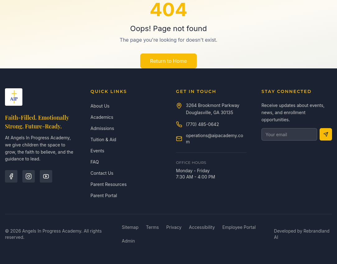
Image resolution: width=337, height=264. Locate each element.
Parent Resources (108, 184)
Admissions (102, 128)
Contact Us (101, 173)
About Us (99, 106)
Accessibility (202, 227)
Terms (152, 227)
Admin (128, 240)
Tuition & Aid (103, 139)
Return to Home (168, 61)
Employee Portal (239, 227)
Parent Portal (103, 195)
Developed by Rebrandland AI (302, 234)
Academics (101, 117)
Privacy (174, 227)
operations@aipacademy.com (214, 138)
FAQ (94, 161)
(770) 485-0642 (202, 124)
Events (97, 150)
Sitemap (130, 227)
